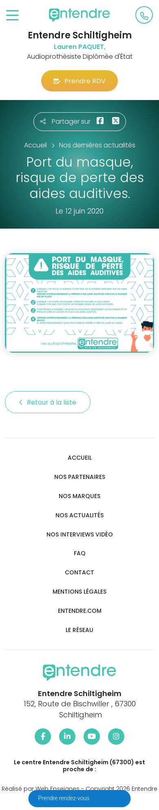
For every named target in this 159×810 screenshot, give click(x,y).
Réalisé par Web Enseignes (41, 789)
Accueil (80, 457)
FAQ (80, 553)
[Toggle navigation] (12, 16)
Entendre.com (80, 611)
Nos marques (79, 496)
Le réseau (79, 630)
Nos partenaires (79, 477)
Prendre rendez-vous (64, 798)
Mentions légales (79, 591)
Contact (79, 572)
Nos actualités (79, 515)
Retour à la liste (48, 402)
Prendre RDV (79, 81)
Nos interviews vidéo (79, 534)
